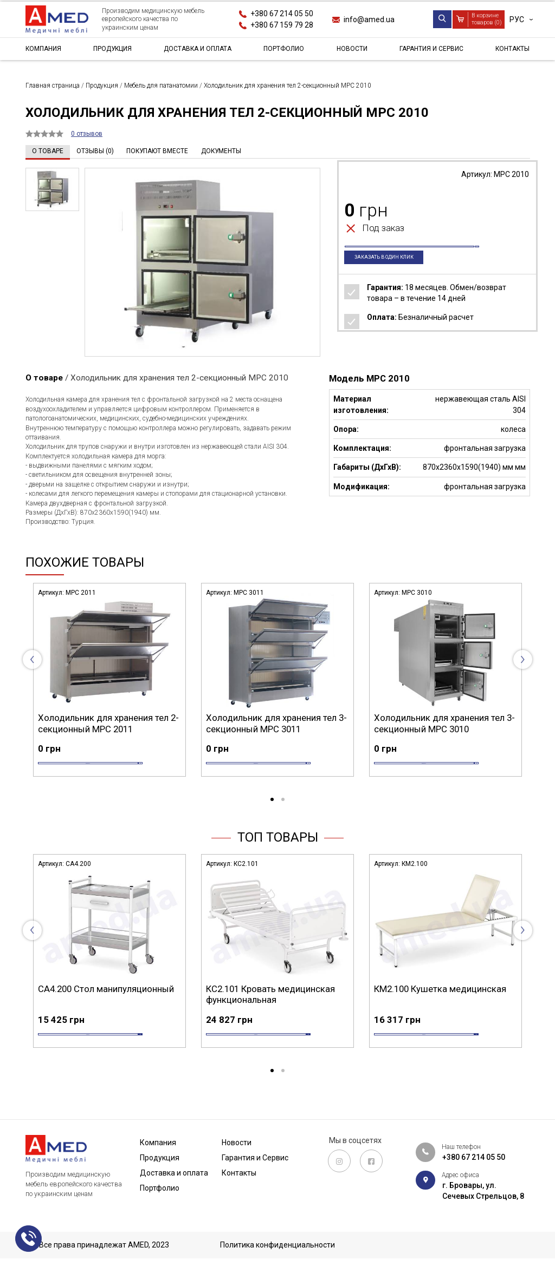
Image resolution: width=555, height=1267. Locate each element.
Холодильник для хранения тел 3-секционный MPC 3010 (444, 723)
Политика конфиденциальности (277, 1244)
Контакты (509, 51)
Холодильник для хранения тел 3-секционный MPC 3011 (276, 723)
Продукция (113, 51)
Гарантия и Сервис (428, 51)
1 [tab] (272, 817)
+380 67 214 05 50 (281, 13)
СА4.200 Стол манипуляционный (106, 1006)
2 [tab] (283, 817)
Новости (350, 51)
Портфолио (285, 51)
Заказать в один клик (391, 275)
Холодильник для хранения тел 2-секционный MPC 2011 (108, 723)
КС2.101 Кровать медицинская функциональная (270, 1011)
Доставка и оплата (199, 51)
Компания (46, 51)
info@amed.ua (369, 19)
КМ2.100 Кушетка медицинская (440, 1006)
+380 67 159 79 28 (281, 25)
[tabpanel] (109, 692)
